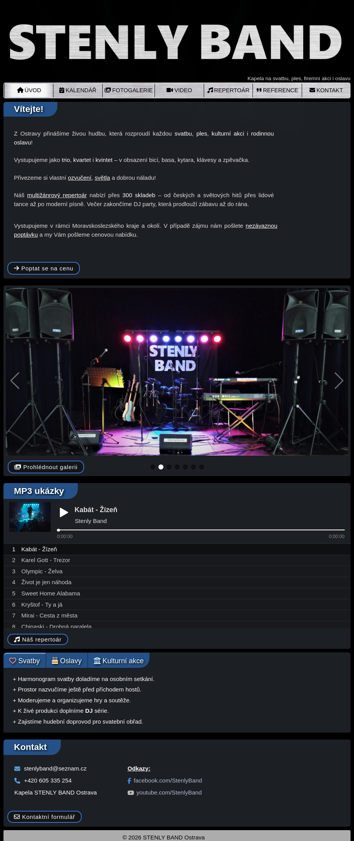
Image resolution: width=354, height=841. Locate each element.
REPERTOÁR (228, 90)
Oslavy (67, 661)
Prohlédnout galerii (45, 467)
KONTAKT (326, 90)
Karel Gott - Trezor (45, 560)
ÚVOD (29, 90)
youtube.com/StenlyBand (164, 792)
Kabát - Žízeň (39, 549)
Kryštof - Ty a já (41, 604)
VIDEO (179, 90)
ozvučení (79, 177)
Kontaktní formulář (44, 816)
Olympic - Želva (41, 571)
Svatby (24, 661)
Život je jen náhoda (46, 582)
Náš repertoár (38, 639)
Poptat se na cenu (43, 268)
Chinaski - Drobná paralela (56, 626)
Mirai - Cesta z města (49, 615)
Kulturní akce (119, 661)
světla (102, 177)
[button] (152, 467)
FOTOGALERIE (129, 90)
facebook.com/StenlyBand (164, 780)
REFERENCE (277, 90)
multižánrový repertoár (57, 195)
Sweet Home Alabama (50, 593)
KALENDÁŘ (77, 90)
